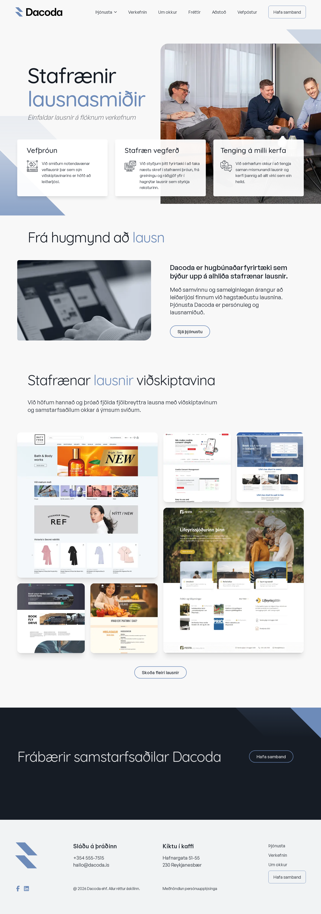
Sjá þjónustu (190, 332)
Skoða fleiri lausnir (160, 674)
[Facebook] (18, 888)
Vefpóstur (247, 12)
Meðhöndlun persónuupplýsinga (190, 888)
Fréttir (194, 12)
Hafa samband (287, 12)
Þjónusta (106, 12)
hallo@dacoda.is (91, 865)
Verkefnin (137, 12)
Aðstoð (219, 12)
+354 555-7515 (88, 858)
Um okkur (167, 12)
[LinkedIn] (26, 888)
